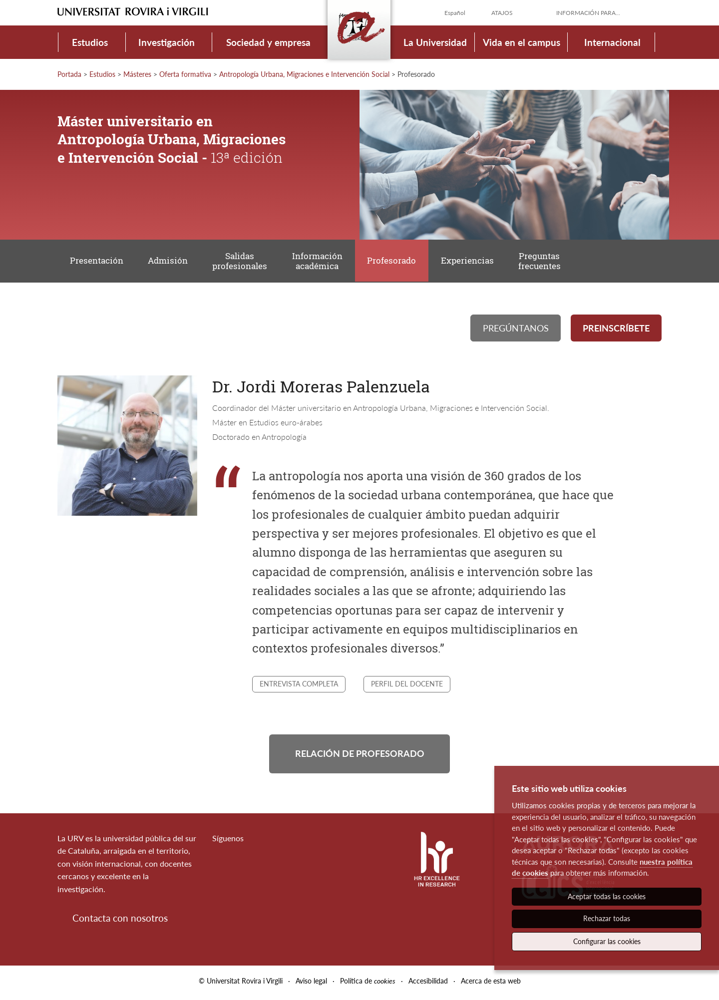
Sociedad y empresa (268, 42)
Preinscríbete (616, 329)
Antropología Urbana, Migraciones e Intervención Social (304, 74)
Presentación (97, 261)
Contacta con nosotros (120, 921)
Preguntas (545, 262)
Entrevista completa (299, 685)
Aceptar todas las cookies (607, 896)
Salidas (242, 262)
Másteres (137, 74)
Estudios (90, 42)
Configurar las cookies (607, 941)
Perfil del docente (407, 685)
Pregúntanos (516, 329)
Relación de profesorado (359, 756)
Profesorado (395, 261)
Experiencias (471, 261)
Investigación (166, 42)
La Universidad (435, 42)
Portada (69, 74)
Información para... (588, 12)
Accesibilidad (428, 984)
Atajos (502, 12)
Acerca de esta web (491, 984)
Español (454, 12)
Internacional (612, 42)
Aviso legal (311, 984)
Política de (367, 984)
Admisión (169, 261)
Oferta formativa (185, 74)
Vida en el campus (521, 42)
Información (320, 262)
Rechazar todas (606, 918)
